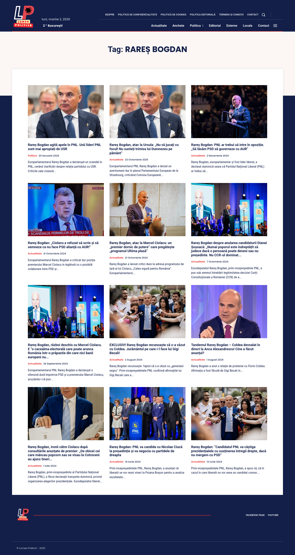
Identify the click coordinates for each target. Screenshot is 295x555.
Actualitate (116, 159)
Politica (32, 155)
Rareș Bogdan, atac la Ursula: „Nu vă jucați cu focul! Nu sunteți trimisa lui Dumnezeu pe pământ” (144, 149)
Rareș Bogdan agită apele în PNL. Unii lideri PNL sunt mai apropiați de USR (64, 147)
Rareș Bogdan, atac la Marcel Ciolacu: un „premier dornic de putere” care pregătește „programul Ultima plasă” (141, 247)
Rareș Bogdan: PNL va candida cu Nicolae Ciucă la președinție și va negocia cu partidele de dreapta (145, 451)
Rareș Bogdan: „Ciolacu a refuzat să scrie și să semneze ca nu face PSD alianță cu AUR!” (63, 245)
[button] (263, 14)
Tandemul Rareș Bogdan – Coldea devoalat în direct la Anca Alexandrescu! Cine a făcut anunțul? (225, 349)
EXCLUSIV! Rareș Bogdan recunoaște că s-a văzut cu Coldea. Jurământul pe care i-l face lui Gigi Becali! (147, 349)
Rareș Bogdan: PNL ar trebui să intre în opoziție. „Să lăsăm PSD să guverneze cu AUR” (227, 147)
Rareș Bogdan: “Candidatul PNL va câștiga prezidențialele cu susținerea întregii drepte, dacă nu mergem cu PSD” (228, 451)
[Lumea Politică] (24, 16)
